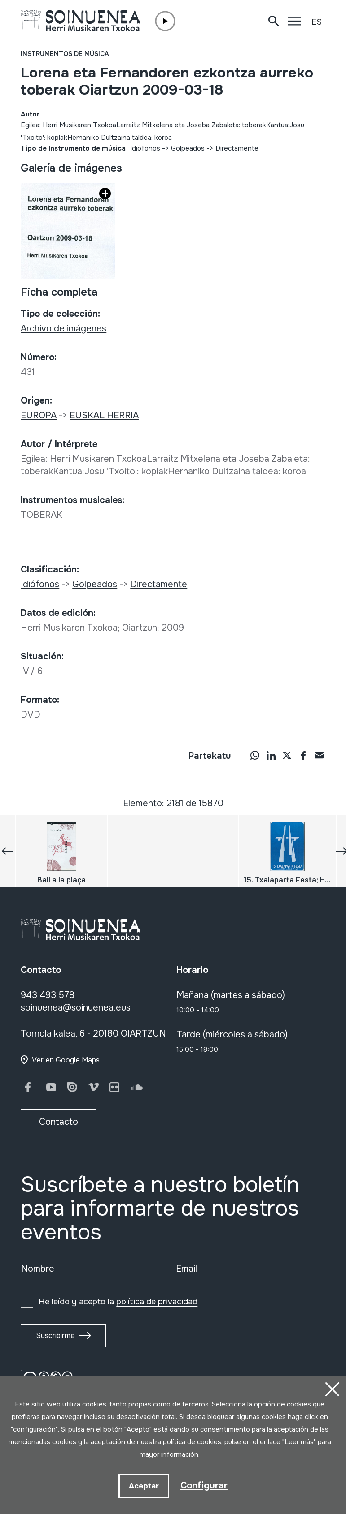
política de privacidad (156, 1302)
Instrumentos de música (65, 54)
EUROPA (39, 415)
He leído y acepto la (118, 1302)
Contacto (58, 1121)
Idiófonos (145, 148)
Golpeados (188, 148)
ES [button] (316, 22)
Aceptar (144, 1486)
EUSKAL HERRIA (104, 415)
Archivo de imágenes (63, 328)
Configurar (204, 1485)
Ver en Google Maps (66, 1060)
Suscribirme (55, 1335)
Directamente (236, 148)
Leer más (299, 1441)
